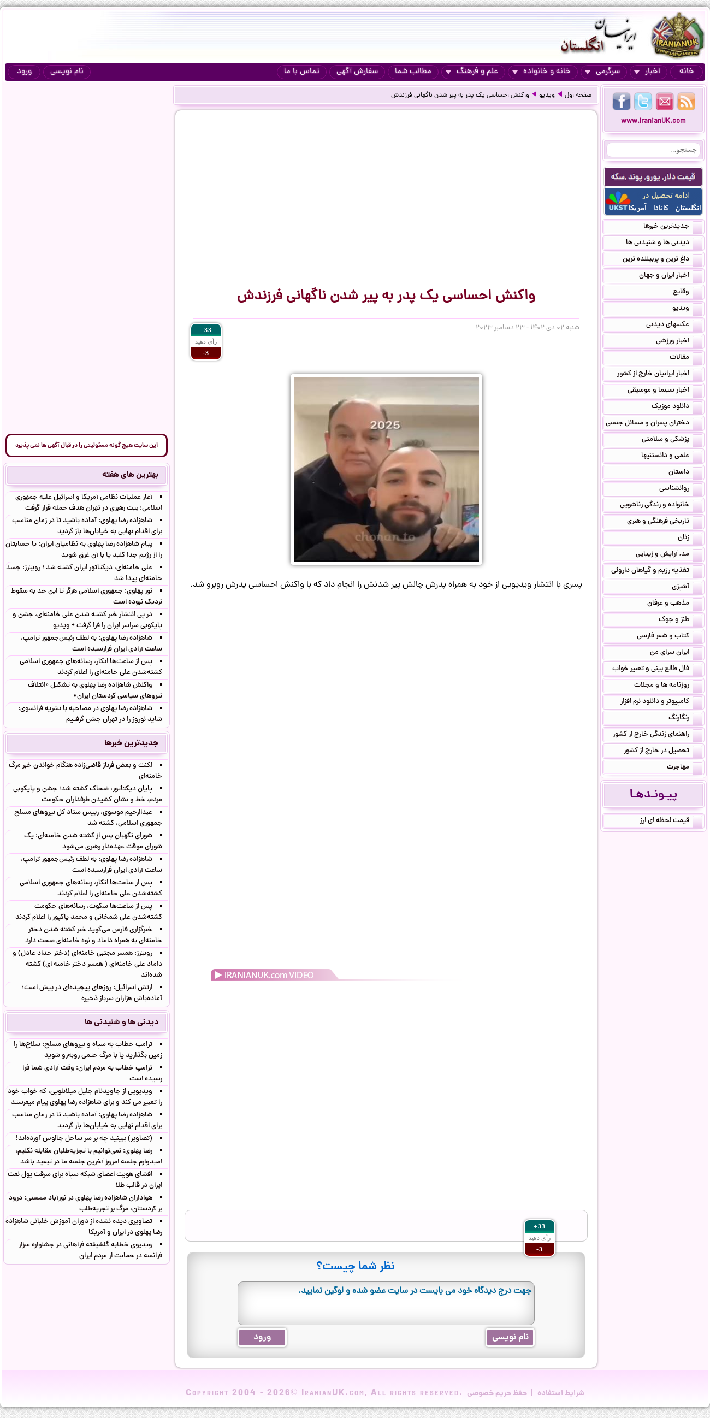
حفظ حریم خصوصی (497, 1393)
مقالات (686, 358)
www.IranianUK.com (653, 121)
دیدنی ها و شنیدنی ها (664, 244)
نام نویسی (67, 72)
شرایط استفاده (560, 1393)
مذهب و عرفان (674, 604)
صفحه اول (578, 96)
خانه (686, 72)
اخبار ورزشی (679, 342)
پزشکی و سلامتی (672, 440)
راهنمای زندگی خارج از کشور (657, 735)
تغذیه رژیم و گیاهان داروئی (656, 571)
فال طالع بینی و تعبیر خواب (657, 670)
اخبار (647, 72)
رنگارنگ (685, 719)
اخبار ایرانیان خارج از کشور (659, 375)
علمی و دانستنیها (671, 457)
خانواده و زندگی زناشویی (661, 506)
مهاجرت (684, 768)
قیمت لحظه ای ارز (671, 822)
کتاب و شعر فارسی (669, 637)
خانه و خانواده (541, 72)
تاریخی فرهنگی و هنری (664, 522)
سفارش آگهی (357, 72)
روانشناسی (680, 489)
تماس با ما (301, 72)
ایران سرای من (676, 653)
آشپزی (687, 588)
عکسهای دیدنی (674, 326)
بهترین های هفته (130, 475)
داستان (685, 473)
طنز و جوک (680, 621)
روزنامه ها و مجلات (668, 686)
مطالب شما (413, 72)
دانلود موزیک (677, 407)
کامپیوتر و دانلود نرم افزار (661, 702)
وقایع (687, 293)
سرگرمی (602, 72)
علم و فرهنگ (472, 72)
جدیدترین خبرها (672, 227)
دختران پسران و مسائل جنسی (654, 424)
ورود (24, 72)
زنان (690, 539)
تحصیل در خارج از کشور (663, 752)
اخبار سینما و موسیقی (665, 391)
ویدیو (547, 96)
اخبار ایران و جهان (670, 276)
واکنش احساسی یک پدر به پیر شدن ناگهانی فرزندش (460, 96)
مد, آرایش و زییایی (669, 555)
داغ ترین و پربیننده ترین (662, 260)
